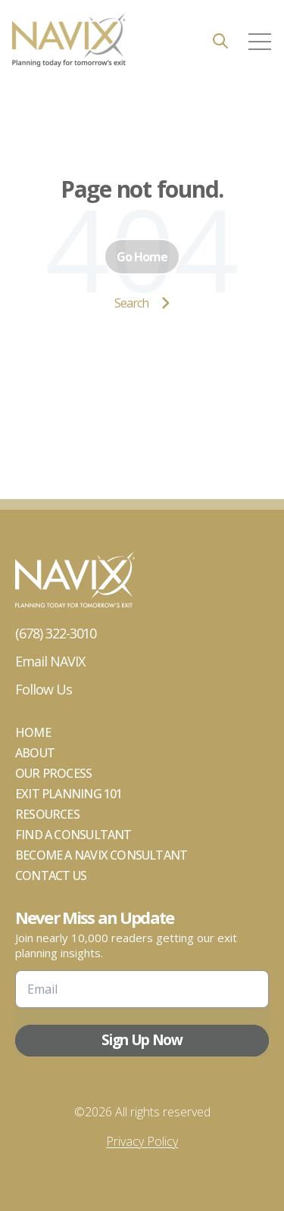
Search (142, 303)
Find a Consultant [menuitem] (73, 834)
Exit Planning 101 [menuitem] (69, 793)
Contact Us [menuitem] (50, 875)
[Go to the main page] (68, 40)
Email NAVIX (50, 661)
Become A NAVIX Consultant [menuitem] (101, 855)
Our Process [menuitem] (53, 773)
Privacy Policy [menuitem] (142, 1141)
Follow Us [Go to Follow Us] (43, 689)
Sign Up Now (142, 1040)
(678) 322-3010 (55, 633)
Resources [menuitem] (47, 814)
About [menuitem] (35, 752)
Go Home (142, 256)
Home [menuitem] (33, 732)
